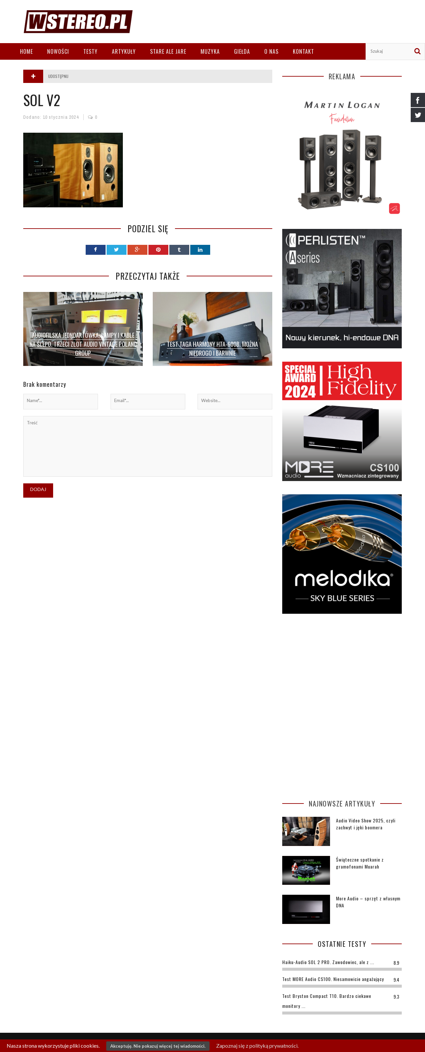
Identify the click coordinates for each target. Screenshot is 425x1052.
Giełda (242, 51)
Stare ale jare (168, 51)
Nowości (58, 51)
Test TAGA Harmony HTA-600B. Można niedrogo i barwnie (212, 348)
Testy (90, 51)
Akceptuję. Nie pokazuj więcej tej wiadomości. (158, 1046)
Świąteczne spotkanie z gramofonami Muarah (360, 863)
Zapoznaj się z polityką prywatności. (257, 1045)
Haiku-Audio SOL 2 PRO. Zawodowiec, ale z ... (328, 961)
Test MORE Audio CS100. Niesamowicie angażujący (333, 978)
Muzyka (210, 51)
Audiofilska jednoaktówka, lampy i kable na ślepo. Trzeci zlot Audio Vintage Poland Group (83, 344)
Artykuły (124, 51)
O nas (271, 51)
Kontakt (303, 51)
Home (26, 51)
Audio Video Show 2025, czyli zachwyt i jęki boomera (365, 824)
